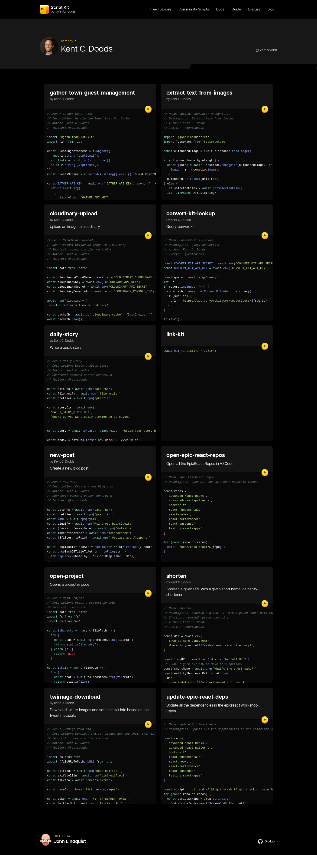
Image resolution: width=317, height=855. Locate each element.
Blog (271, 9)
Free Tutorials (160, 9)
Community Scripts (194, 9)
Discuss (254, 9)
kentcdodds (266, 50)
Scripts (67, 41)
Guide (236, 9)
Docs (220, 9)
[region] (217, 317)
